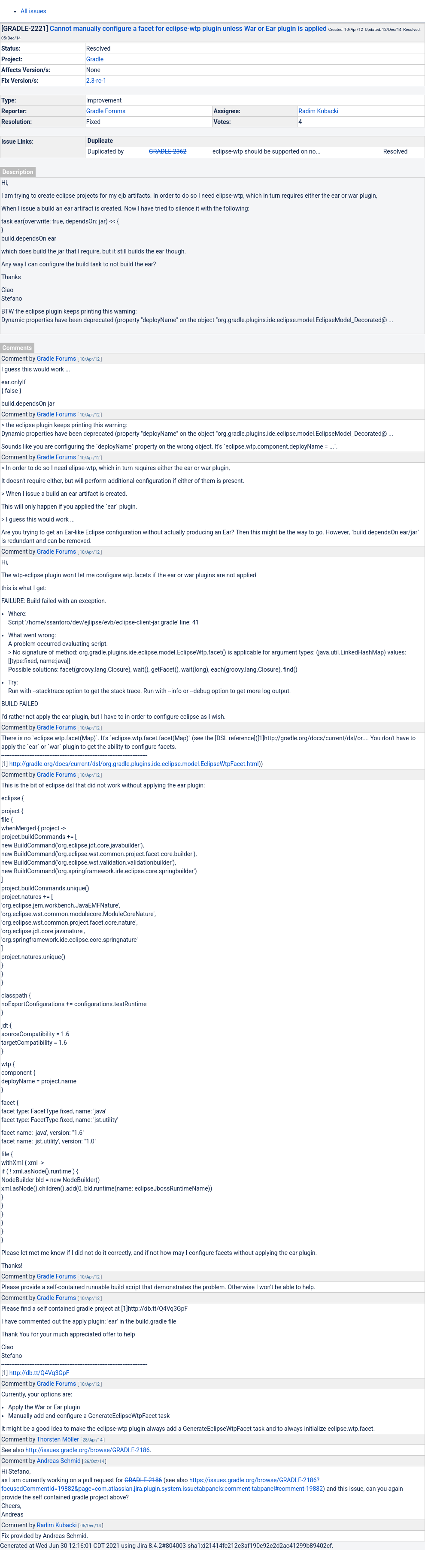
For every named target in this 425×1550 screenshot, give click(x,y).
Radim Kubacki (318, 111)
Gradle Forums (105, 111)
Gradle (94, 59)
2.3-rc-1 (96, 80)
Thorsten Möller (57, 1439)
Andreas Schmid (59, 1460)
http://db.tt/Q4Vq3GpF (39, 1372)
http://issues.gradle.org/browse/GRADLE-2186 (87, 1450)
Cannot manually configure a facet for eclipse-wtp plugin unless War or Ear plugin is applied (188, 28)
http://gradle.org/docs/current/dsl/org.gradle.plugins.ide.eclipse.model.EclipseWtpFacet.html (134, 763)
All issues (33, 11)
